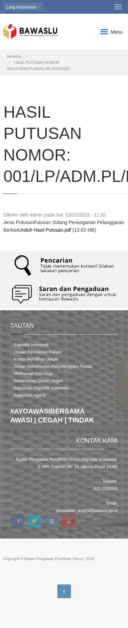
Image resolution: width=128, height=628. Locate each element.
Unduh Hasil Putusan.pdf (44, 230)
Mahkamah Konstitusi (33, 373)
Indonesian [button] (23, 7)
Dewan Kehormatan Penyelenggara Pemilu (53, 366)
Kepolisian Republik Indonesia (41, 388)
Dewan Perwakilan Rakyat (37, 352)
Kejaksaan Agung (29, 395)
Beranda (14, 56)
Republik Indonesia (31, 344)
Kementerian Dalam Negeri (38, 381)
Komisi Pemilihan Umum (36, 359)
